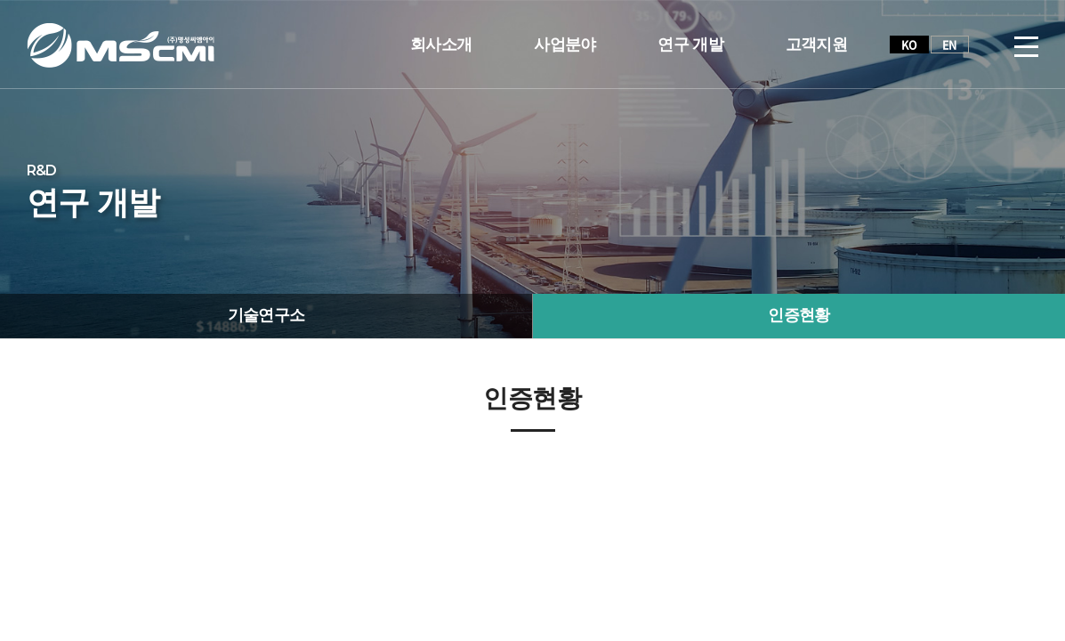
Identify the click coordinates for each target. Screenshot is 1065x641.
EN (949, 44)
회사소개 (441, 44)
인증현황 (798, 315)
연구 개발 (690, 44)
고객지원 (816, 44)
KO (909, 44)
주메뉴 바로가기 (0, 0)
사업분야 (564, 44)
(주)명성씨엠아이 (120, 45)
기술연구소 (266, 315)
